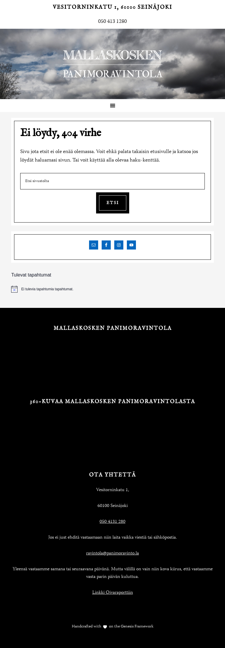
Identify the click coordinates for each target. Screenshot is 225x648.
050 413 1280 (112, 21)
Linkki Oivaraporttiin (112, 593)
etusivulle (160, 151)
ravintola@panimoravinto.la (112, 553)
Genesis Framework (137, 626)
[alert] (112, 289)
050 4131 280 (112, 522)
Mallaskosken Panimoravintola (112, 63)
